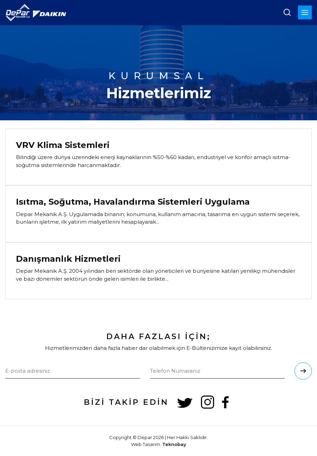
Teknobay (174, 444)
